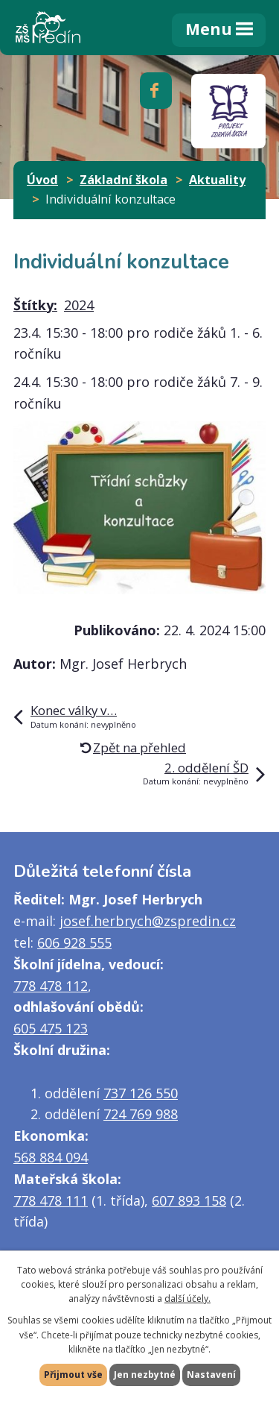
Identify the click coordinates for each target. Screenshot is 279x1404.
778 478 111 (50, 1200)
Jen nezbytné (145, 1374)
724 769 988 (140, 1114)
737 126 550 (140, 1093)
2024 (79, 305)
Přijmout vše (73, 1374)
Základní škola (123, 179)
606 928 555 (74, 942)
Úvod (42, 179)
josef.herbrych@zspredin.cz (148, 921)
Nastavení (211, 1374)
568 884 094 (50, 1157)
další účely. (187, 1298)
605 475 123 (50, 1028)
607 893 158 (189, 1200)
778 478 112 (50, 986)
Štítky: (35, 305)
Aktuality (217, 179)
